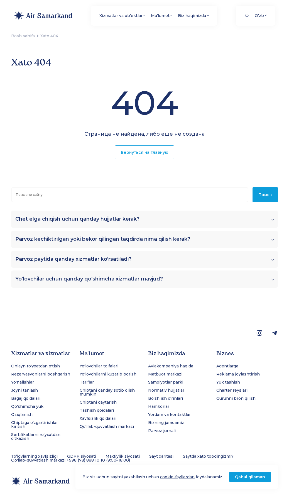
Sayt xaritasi (161, 456)
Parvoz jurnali (162, 431)
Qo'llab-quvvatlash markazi (107, 426)
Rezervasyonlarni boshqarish (40, 374)
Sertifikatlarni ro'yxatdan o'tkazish (35, 436)
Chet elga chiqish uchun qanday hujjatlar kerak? (77, 219)
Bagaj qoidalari (25, 398)
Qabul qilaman (250, 476)
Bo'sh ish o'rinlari (165, 398)
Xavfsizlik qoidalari (98, 418)
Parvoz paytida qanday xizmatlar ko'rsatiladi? (73, 259)
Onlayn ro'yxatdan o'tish (35, 366)
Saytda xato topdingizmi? (208, 456)
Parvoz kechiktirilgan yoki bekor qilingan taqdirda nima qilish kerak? (102, 239)
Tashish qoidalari (97, 410)
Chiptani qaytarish (98, 402)
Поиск (265, 194)
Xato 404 (49, 36)
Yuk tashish (228, 382)
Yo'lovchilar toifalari (99, 366)
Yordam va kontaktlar (169, 414)
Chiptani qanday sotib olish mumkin (107, 392)
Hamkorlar (158, 406)
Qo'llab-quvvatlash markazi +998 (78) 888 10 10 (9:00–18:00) (70, 460)
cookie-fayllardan (177, 476)
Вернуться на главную (144, 152)
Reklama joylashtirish (238, 374)
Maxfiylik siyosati (123, 456)
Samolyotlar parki (165, 382)
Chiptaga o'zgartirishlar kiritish (34, 424)
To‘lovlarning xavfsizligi (34, 456)
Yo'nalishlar (22, 382)
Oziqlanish (22, 414)
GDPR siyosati (81, 456)
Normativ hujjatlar (166, 390)
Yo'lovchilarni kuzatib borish (108, 374)
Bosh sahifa (23, 36)
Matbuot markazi (165, 374)
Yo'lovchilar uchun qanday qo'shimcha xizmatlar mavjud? (89, 279)
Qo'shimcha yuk (27, 406)
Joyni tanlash (24, 390)
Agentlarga (227, 366)
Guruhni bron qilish (236, 398)
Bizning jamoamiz (166, 423)
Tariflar (87, 382)
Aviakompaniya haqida (170, 366)
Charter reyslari (232, 390)
